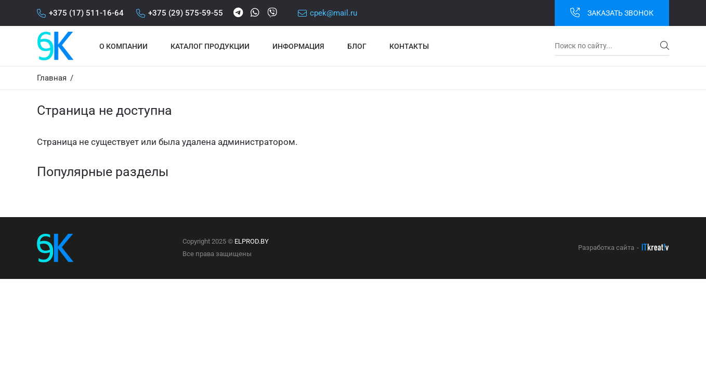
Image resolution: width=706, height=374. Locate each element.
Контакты (409, 46)
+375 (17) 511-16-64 (80, 13)
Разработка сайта (606, 247)
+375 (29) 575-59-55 (179, 13)
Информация (298, 46)
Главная (52, 78)
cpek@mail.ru (327, 13)
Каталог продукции (210, 46)
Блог (357, 46)
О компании (123, 46)
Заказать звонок (611, 12)
